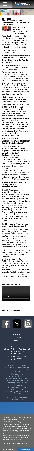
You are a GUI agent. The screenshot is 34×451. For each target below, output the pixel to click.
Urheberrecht (11, 378)
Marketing (26, 443)
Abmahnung (10, 391)
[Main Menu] (5, 4)
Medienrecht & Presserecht (20, 383)
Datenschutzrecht (15, 387)
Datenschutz (18, 340)
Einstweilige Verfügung (21, 392)
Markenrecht (16, 374)
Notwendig (8, 443)
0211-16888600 (19, 356)
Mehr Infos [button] (17, 440)
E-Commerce (22, 380)
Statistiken (17, 443)
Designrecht (10, 382)
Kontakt (18, 337)
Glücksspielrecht (16, 389)
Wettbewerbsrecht (17, 376)
